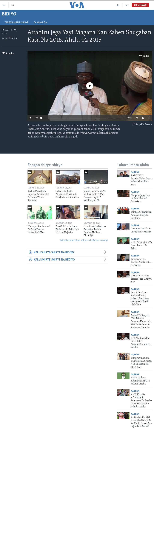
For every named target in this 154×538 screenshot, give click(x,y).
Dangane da (40, 22)
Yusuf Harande (9, 38)
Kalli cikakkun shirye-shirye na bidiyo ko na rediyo (84, 240)
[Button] (8, 54)
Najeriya (135, 172)
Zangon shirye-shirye (16, 22)
